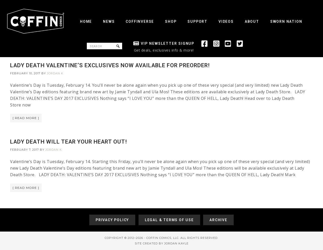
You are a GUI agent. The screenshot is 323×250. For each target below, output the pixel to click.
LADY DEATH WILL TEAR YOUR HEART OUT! (68, 142)
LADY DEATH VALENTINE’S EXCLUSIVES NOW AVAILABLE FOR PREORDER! (110, 65)
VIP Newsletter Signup (167, 43)
